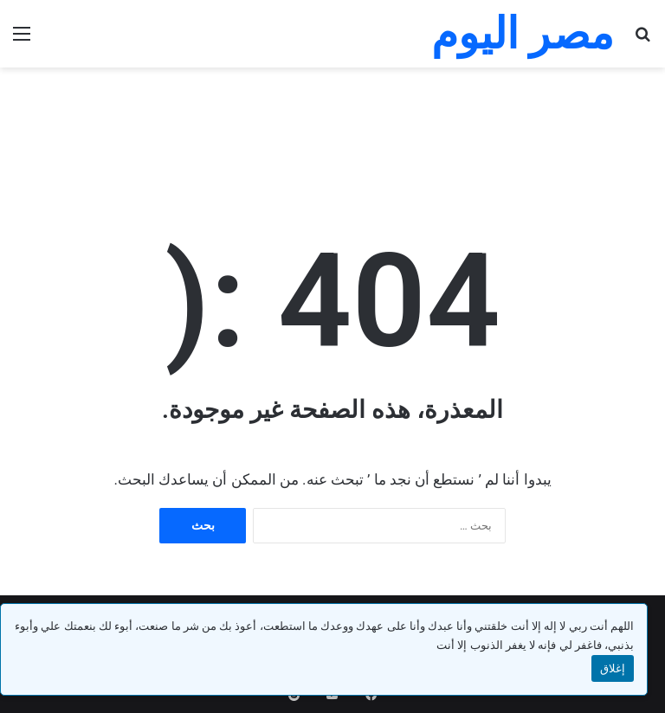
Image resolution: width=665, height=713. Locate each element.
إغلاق (612, 668)
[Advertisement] (332, 124)
